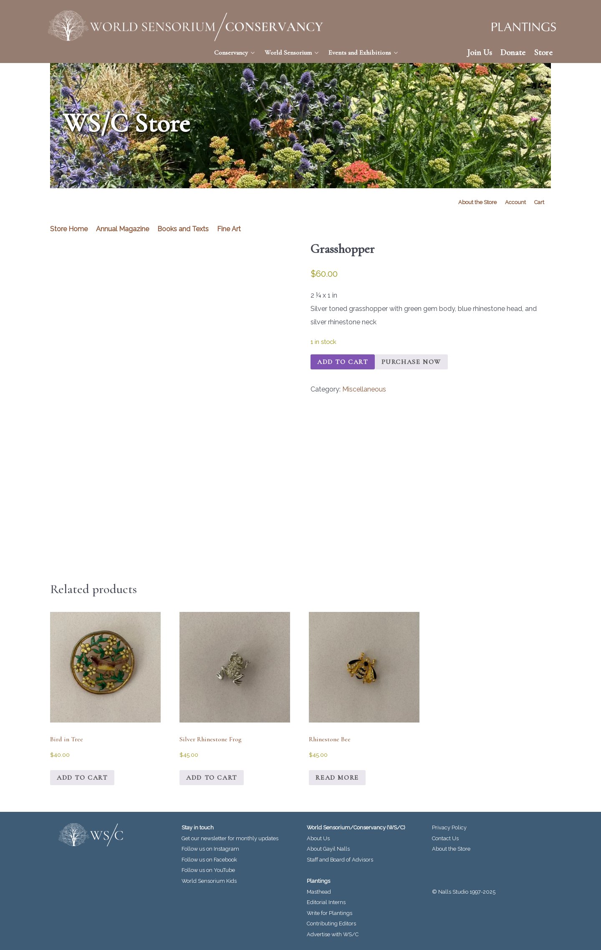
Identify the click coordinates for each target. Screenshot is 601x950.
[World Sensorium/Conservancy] (186, 25)
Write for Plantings (329, 913)
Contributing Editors (331, 923)
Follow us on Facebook (209, 860)
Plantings (318, 881)
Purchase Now (411, 362)
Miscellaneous (364, 389)
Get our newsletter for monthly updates (230, 838)
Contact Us (445, 838)
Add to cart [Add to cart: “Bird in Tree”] (82, 777)
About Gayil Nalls (328, 849)
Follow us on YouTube (208, 870)
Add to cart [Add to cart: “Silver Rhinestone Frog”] (211, 777)
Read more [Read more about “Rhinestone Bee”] (337, 777)
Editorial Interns (326, 902)
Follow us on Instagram (210, 849)
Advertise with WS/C (333, 934)
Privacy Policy (449, 827)
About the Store (451, 849)
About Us (318, 838)
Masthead (319, 892)
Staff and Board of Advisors (340, 860)
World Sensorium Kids (209, 881)
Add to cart (342, 362)
